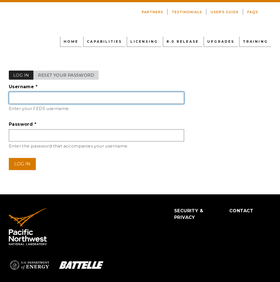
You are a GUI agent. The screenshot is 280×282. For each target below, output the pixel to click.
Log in (23, 76)
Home (71, 41)
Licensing (144, 41)
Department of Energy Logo (29, 265)
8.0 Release (182, 41)
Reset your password (66, 75)
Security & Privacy (188, 214)
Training (255, 41)
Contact (241, 210)
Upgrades (221, 41)
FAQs (252, 12)
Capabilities (104, 41)
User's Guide (225, 12)
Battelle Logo (81, 265)
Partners (152, 12)
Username (35, 87)
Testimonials (187, 12)
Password (34, 125)
